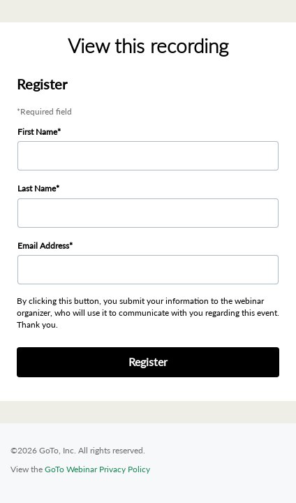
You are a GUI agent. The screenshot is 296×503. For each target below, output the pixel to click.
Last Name (36, 188)
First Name (37, 131)
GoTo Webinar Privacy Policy (97, 469)
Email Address (43, 245)
